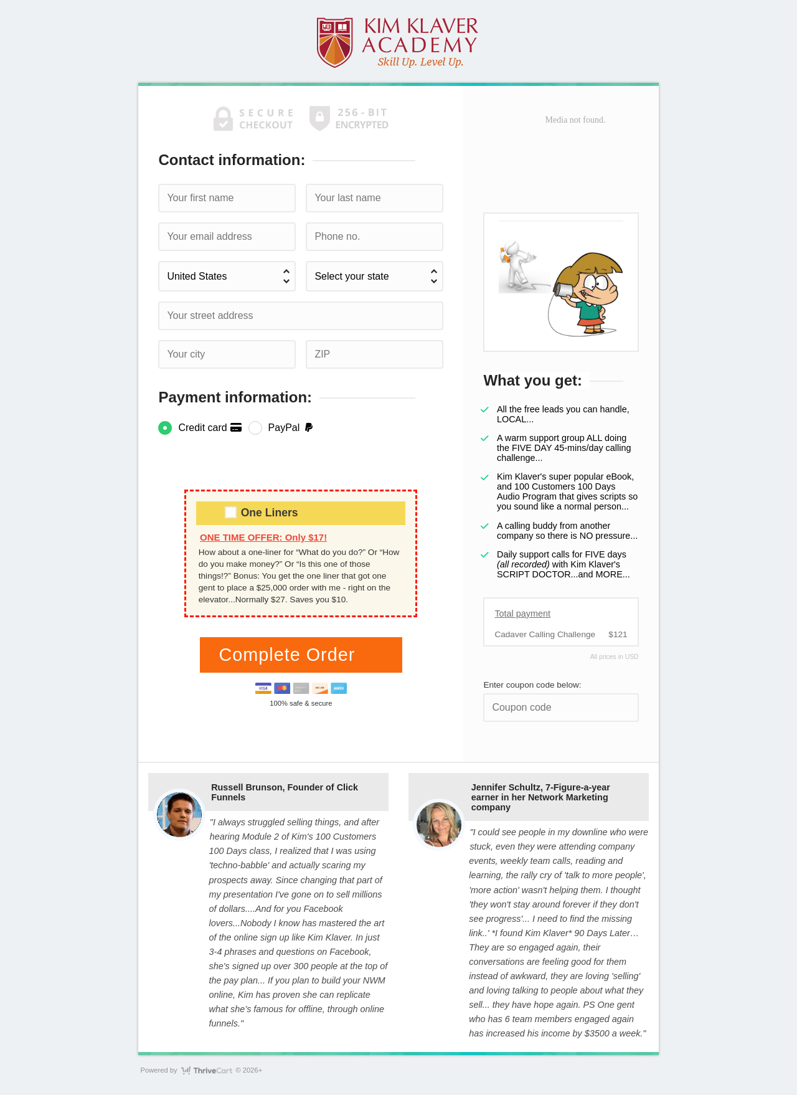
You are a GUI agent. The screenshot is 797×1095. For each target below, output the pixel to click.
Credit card (210, 427)
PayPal (291, 427)
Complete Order (290, 655)
